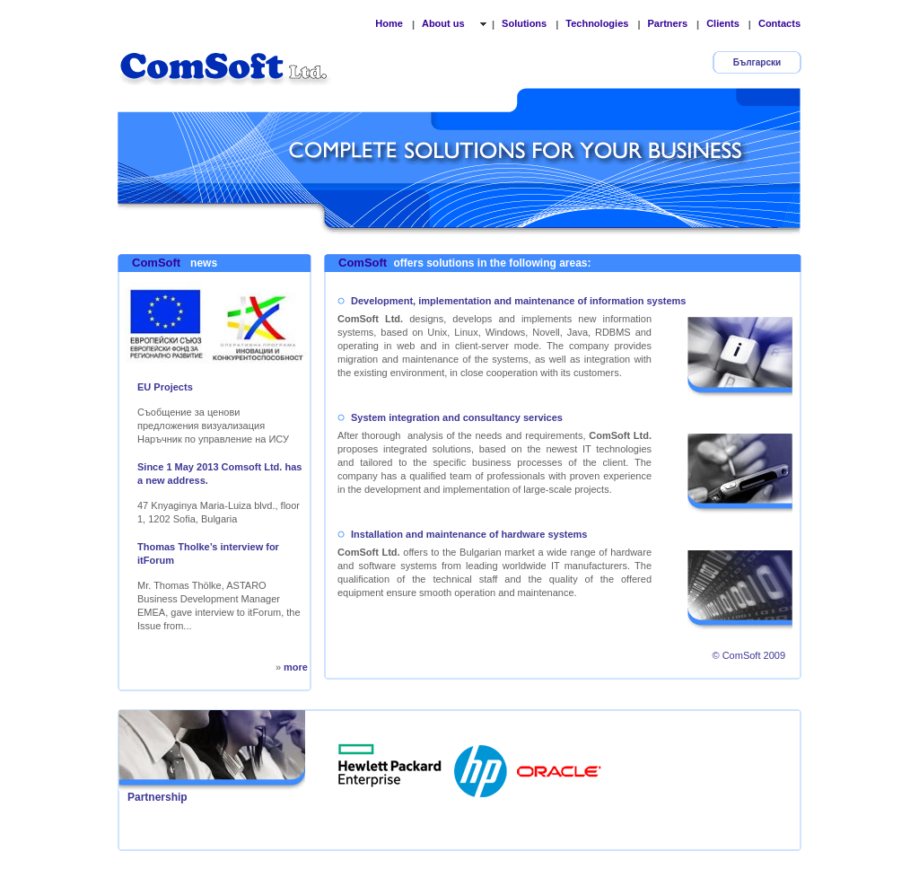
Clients (723, 23)
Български (757, 62)
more (296, 667)
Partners (667, 23)
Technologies (596, 23)
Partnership (157, 797)
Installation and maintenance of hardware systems (469, 534)
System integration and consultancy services (457, 417)
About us (445, 23)
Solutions (524, 23)
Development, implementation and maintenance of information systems (518, 300)
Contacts (779, 23)
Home (389, 23)
